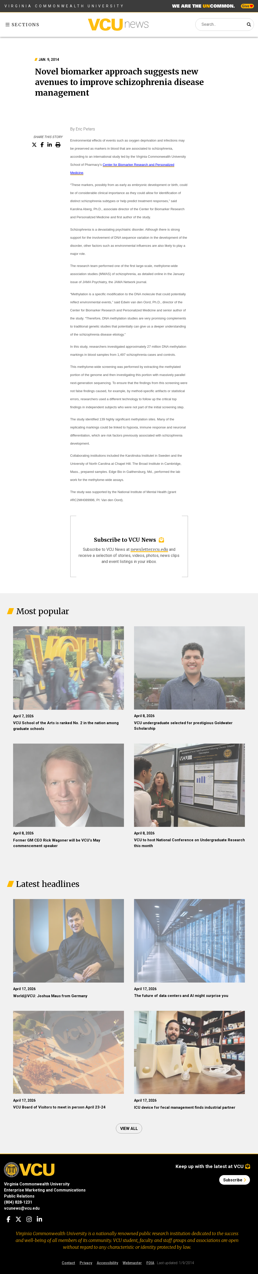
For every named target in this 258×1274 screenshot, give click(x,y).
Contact (68, 1263)
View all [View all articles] (129, 1128)
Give (247, 6)
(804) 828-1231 (18, 1202)
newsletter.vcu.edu (149, 549)
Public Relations (19, 1196)
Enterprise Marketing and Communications (45, 1190)
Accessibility (107, 1263)
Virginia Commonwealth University (65, 6)
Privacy (86, 1263)
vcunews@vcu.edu (22, 1208)
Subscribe (234, 1180)
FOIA (150, 1263)
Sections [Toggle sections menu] (23, 25)
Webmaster (132, 1263)
